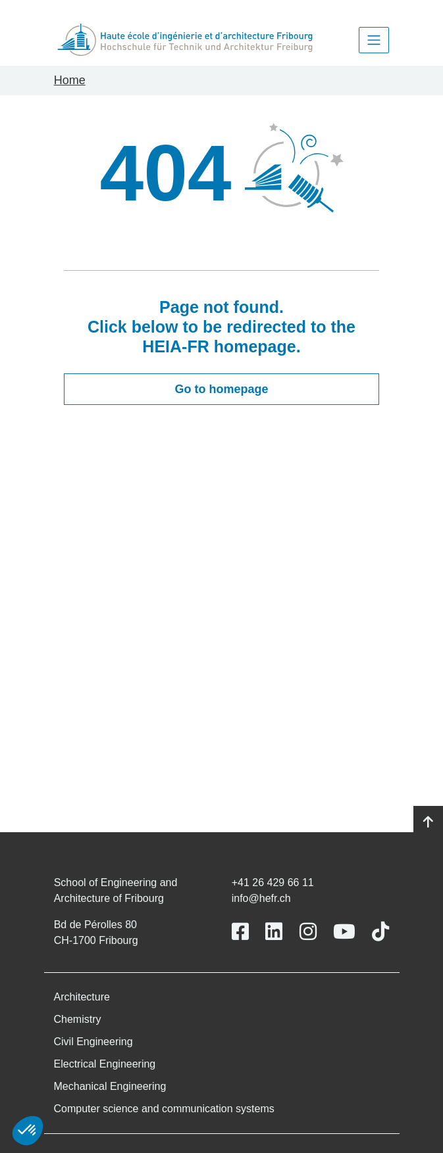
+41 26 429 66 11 (273, 882)
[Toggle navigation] (374, 40)
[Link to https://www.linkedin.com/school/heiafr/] (273, 932)
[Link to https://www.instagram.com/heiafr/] (308, 932)
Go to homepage (221, 389)
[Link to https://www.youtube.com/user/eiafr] (344, 932)
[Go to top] (428, 822)
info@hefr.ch (261, 898)
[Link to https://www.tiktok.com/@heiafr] (380, 932)
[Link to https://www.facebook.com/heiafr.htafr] (240, 932)
